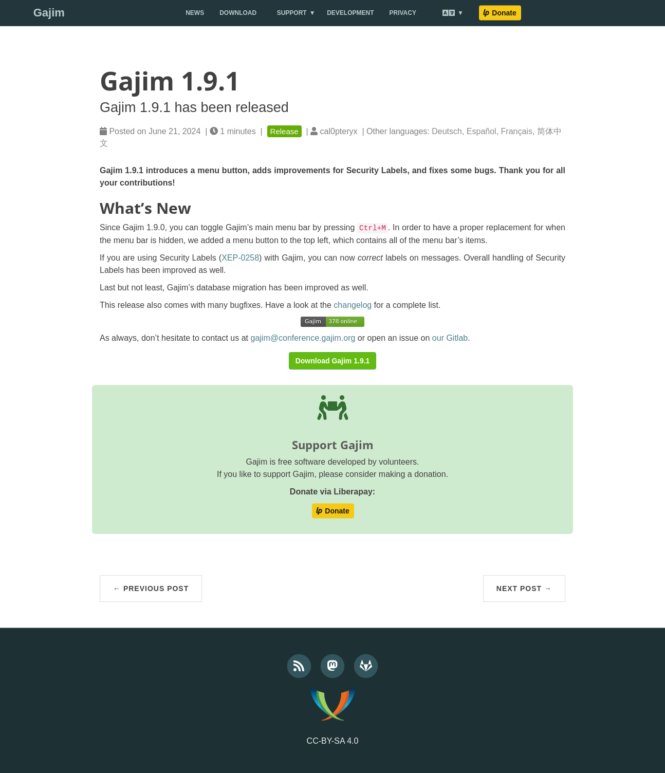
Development (350, 12)
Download (237, 12)
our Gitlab (450, 338)
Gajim (49, 12)
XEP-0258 (240, 257)
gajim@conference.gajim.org (303, 338)
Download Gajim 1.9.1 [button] (332, 361)
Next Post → (524, 588)
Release (284, 131)
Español (481, 131)
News (195, 12)
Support (292, 12)
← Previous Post (151, 588)
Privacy (403, 12)
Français (516, 131)
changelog (353, 305)
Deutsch (447, 131)
